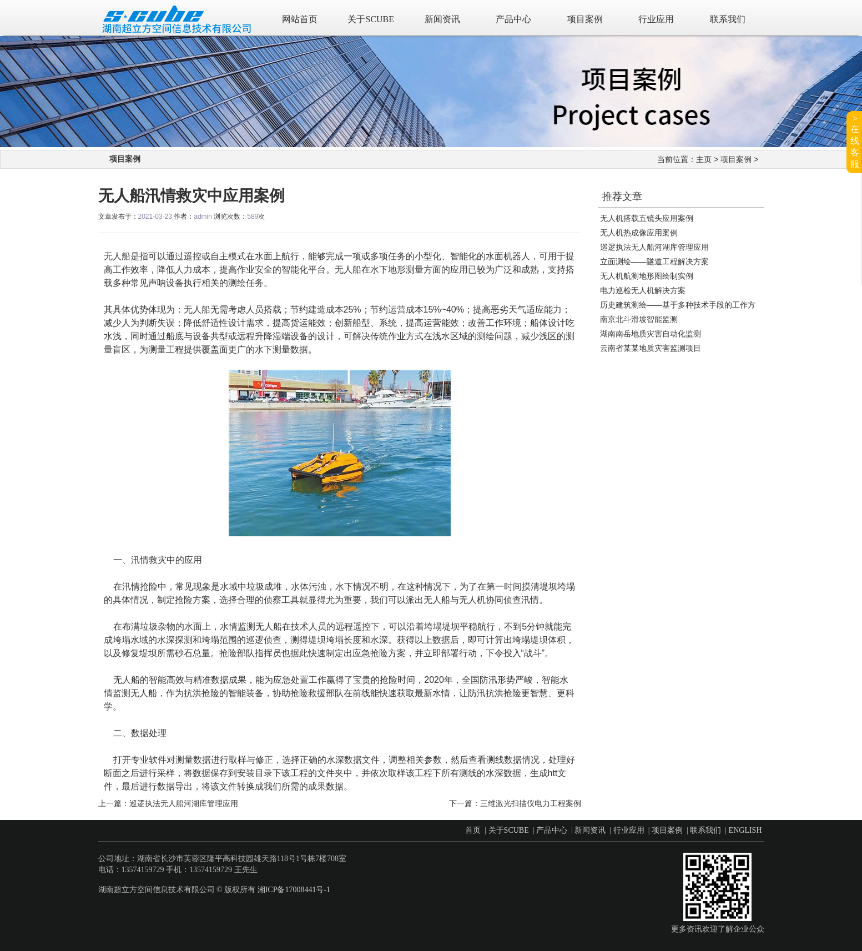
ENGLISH (745, 830)
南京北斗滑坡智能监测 (639, 319)
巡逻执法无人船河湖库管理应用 (654, 247)
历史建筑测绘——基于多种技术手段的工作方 (677, 304)
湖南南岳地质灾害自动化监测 (650, 333)
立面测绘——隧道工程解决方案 (654, 261)
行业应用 (656, 19)
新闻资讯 (442, 19)
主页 (704, 159)
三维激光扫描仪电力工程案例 (530, 803)
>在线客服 (854, 141)
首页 (473, 830)
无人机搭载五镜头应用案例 (646, 218)
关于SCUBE (370, 19)
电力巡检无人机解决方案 (642, 290)
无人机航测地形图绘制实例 (646, 275)
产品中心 (513, 19)
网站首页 (299, 19)
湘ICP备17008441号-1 (294, 889)
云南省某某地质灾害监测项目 (650, 348)
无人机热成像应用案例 (639, 232)
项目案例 (585, 19)
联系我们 (727, 19)
